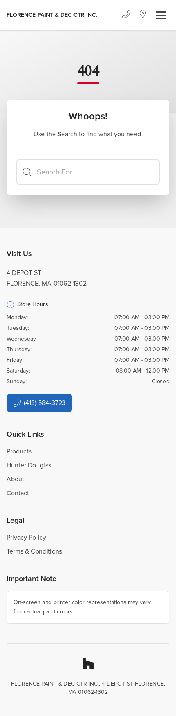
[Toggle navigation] (161, 15)
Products (19, 451)
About (15, 479)
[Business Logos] (52, 15)
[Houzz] (88, 663)
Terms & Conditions (34, 551)
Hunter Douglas (29, 465)
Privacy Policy (26, 537)
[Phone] (126, 15)
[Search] (88, 172)
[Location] (143, 15)
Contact (18, 493)
